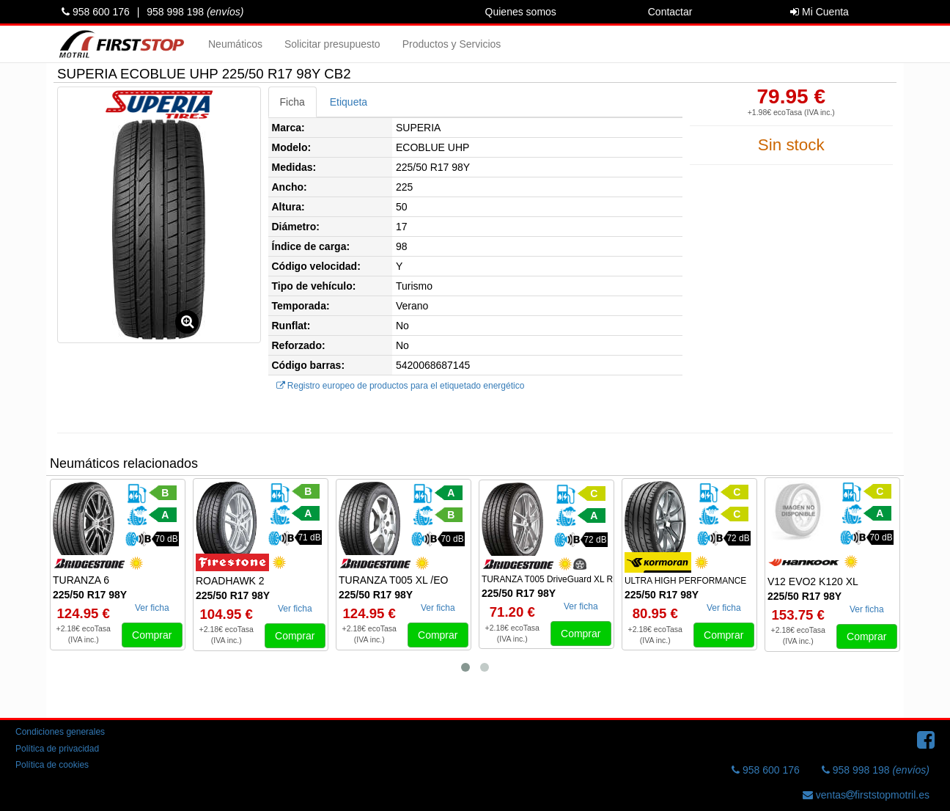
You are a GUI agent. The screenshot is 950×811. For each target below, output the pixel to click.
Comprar (152, 635)
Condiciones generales (60, 732)
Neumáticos (235, 44)
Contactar (670, 12)
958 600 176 (96, 12)
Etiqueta (348, 102)
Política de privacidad (57, 749)
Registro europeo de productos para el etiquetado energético (400, 386)
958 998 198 (195, 12)
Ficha (292, 102)
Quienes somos (520, 12)
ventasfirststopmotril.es (866, 795)
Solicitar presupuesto (332, 44)
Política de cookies (52, 765)
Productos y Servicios (451, 44)
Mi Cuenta (819, 12)
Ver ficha (152, 608)
